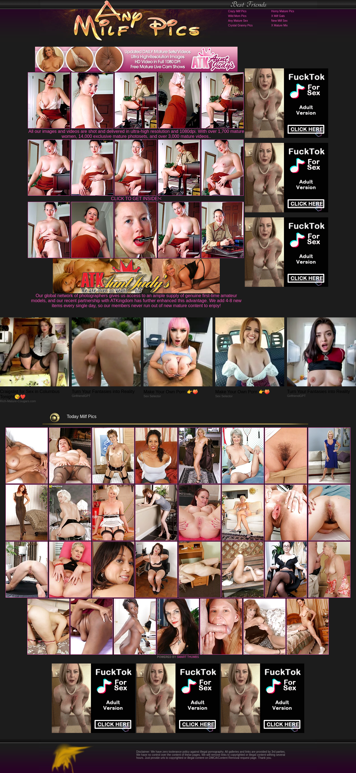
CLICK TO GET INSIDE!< (136, 198)
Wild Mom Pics (237, 16)
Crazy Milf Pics (237, 11)
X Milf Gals (278, 16)
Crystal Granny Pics (240, 25)
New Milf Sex (279, 20)
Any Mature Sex (238, 20)
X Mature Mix (279, 25)
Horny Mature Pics (282, 11)
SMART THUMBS (188, 656)
